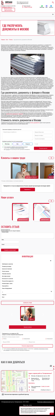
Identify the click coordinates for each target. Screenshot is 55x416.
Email (3, 244)
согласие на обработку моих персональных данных (16, 348)
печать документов (35, 122)
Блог (3, 297)
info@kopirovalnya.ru (7, 7)
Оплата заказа (5, 271)
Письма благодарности (7, 281)
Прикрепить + (27, 189)
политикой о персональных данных (41, 348)
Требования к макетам (7, 264)
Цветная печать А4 (23, 219)
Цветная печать (45, 219)
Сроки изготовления (7, 268)
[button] (53, 14)
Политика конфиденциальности (45, 402)
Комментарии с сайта (7, 283)
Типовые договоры (6, 266)
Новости (4, 294)
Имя (3, 239)
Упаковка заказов (6, 273)
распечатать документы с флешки (14, 114)
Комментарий (5, 231)
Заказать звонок (28, 327)
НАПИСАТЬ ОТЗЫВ (27, 302)
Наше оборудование (7, 288)
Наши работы (5, 286)
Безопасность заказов (7, 278)
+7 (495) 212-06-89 (27, 7)
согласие (7, 350)
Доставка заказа (6, 276)
